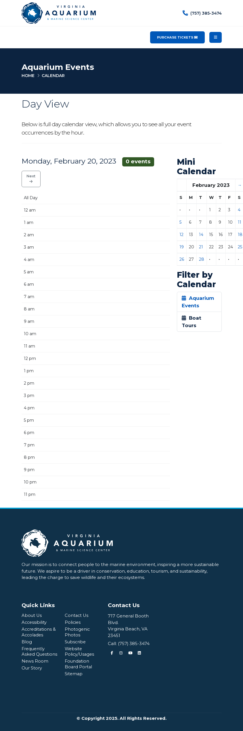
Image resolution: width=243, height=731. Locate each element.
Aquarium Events (198, 301)
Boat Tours (191, 321)
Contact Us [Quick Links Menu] (124, 605)
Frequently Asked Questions (34, 654)
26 (181, 259)
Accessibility (34, 622)
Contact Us (77, 615)
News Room (35, 666)
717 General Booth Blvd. (128, 619)
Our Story (32, 673)
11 (239, 222)
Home (28, 75)
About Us (32, 615)
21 (201, 247)
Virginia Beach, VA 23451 (128, 632)
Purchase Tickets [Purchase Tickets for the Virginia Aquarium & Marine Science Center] (177, 37)
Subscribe (76, 641)
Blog (27, 641)
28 (201, 259)
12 (181, 234)
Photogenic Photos (77, 632)
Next (30, 179)
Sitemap (74, 673)
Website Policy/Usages (80, 651)
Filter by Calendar (196, 279)
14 (201, 234)
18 (240, 234)
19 (181, 247)
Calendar (53, 75)
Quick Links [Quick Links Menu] (38, 605)
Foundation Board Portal (79, 663)
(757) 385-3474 (134, 643)
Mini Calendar (196, 166)
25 (240, 247)
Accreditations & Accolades (39, 632)
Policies (73, 622)
